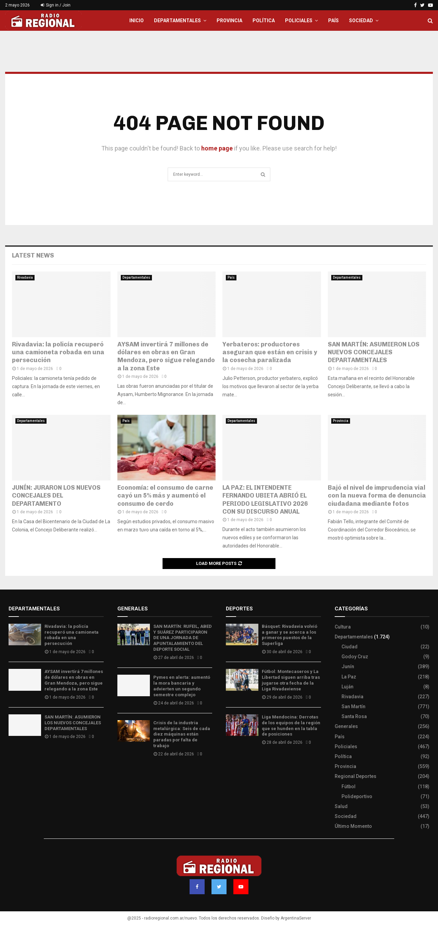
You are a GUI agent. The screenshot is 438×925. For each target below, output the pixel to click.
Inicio (136, 20)
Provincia (229, 20)
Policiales (298, 20)
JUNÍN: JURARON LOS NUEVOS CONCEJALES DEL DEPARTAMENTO (56, 495)
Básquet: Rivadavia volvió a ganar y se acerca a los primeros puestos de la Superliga (289, 635)
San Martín (353, 706)
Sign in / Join (55, 5)
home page (217, 148)
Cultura (343, 627)
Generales (346, 726)
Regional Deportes (355, 776)
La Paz (349, 676)
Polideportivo (357, 796)
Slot (230, 762)
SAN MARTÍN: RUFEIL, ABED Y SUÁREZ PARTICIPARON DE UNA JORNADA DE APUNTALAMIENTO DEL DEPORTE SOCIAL (182, 638)
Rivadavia (25, 277)
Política (264, 20)
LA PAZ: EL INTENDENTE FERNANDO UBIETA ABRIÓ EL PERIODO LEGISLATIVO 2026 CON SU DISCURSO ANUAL (265, 499)
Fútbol (349, 786)
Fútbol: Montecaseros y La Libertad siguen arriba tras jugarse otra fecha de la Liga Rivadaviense (291, 680)
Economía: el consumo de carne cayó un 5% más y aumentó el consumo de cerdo (165, 495)
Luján (347, 686)
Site (239, 762)
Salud (341, 806)
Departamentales (177, 20)
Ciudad (350, 646)
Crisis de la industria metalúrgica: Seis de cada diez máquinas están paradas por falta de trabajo (181, 734)
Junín (348, 666)
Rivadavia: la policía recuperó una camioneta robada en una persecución (58, 352)
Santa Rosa (354, 716)
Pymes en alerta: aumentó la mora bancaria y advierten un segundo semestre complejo (181, 686)
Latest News (33, 255)
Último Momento (353, 826)
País (333, 20)
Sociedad (361, 20)
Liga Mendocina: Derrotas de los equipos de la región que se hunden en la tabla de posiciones (291, 725)
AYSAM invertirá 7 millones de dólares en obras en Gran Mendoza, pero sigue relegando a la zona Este (166, 356)
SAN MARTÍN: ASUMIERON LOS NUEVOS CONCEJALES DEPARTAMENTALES (374, 352)
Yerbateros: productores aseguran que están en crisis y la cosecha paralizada (269, 352)
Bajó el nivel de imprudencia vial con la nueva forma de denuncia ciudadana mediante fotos (377, 495)
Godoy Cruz (355, 656)
